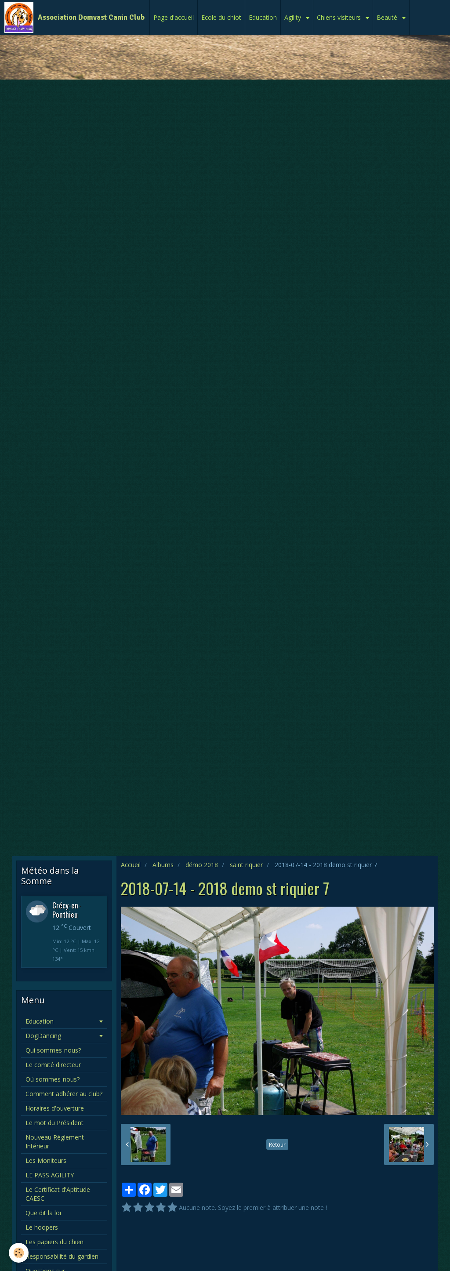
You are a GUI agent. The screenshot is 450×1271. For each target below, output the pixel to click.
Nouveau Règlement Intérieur (54, 1141)
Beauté (388, 17)
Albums (163, 865)
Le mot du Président (54, 1122)
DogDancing (43, 1035)
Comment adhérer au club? (63, 1093)
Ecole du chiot (221, 17)
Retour (277, 1144)
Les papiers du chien (54, 1242)
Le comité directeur (53, 1064)
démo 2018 (201, 865)
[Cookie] (19, 1253)
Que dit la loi (43, 1213)
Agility (293, 17)
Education (263, 17)
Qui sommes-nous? (53, 1050)
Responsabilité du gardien (61, 1256)
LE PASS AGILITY (49, 1175)
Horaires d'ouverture (54, 1108)
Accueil (131, 865)
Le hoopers (41, 1227)
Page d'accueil (173, 17)
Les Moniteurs (45, 1160)
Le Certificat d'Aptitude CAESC (57, 1193)
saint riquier (246, 865)
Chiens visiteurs (340, 17)
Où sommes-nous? (52, 1079)
